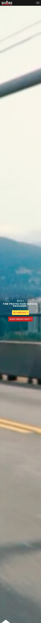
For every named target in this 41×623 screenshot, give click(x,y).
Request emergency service (20, 319)
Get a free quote (20, 312)
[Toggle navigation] (38, 2)
